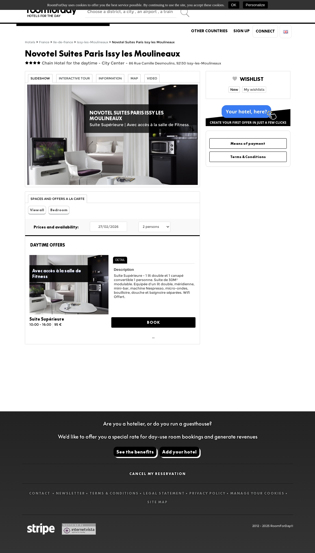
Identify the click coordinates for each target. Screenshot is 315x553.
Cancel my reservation (157, 474)
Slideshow (40, 78)
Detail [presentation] (120, 260)
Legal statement (164, 493)
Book (153, 322)
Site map (157, 502)
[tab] (120, 260)
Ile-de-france (63, 42)
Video (152, 78)
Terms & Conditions (248, 157)
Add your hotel (179, 452)
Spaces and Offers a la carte (57, 199)
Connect (265, 31)
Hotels (30, 42)
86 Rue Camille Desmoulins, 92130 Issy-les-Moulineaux (175, 63)
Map (134, 78)
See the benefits (135, 452)
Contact (40, 493)
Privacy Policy (207, 493)
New (234, 89)
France (44, 42)
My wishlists (254, 89)
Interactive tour (74, 78)
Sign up (241, 31)
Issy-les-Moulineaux (92, 42)
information (110, 78)
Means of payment (248, 143)
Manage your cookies (257, 493)
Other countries (209, 31)
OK (233, 5)
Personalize (255, 5)
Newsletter (70, 493)
